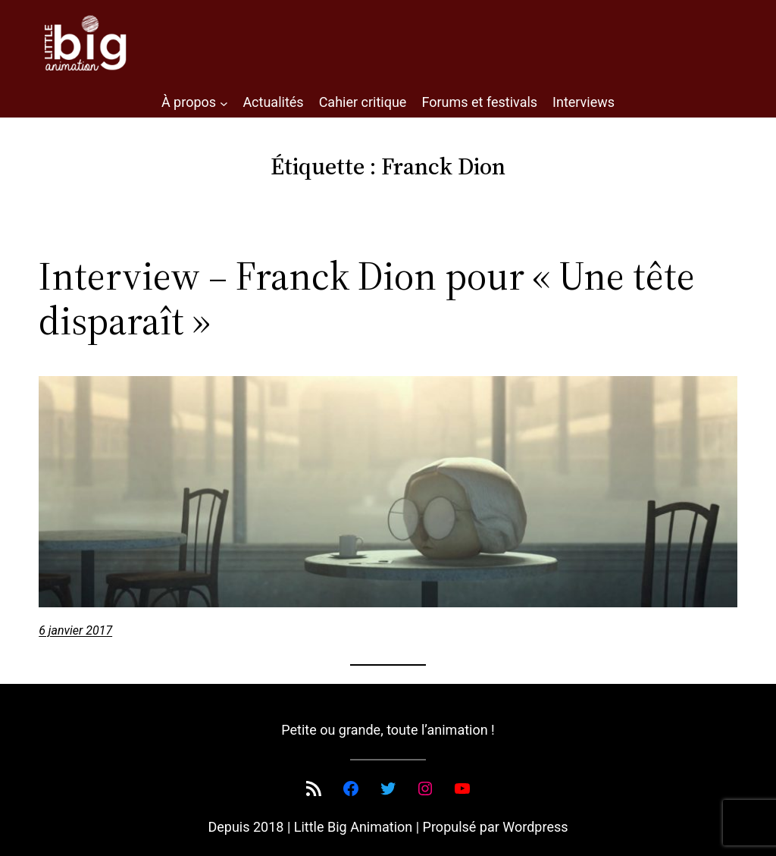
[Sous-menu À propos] (224, 103)
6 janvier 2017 (75, 630)
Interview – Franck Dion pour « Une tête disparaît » (367, 298)
